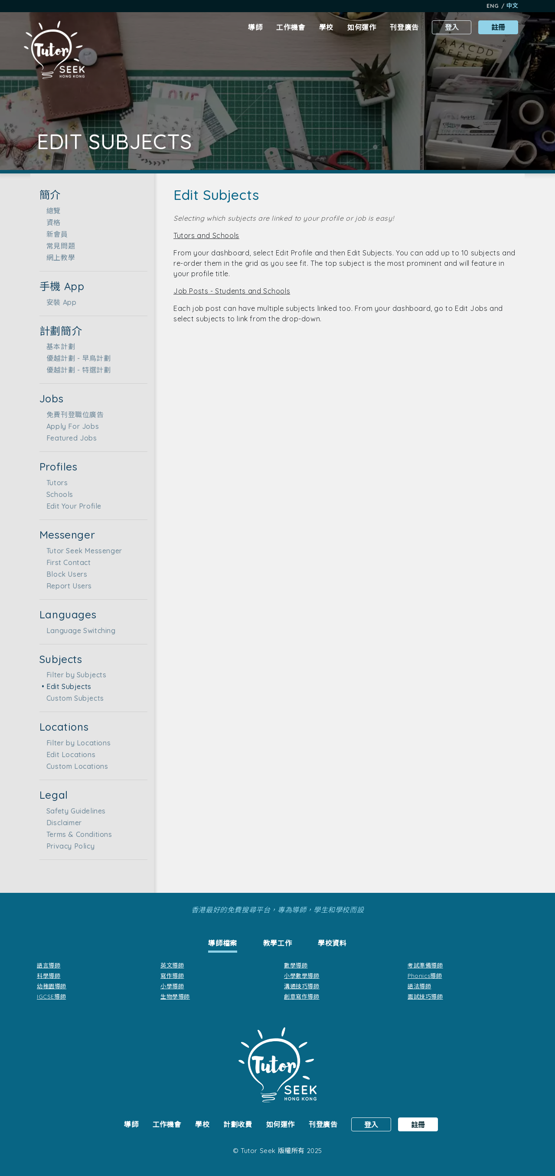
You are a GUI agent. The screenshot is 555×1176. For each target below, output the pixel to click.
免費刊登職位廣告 (72, 414)
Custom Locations (75, 766)
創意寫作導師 (302, 996)
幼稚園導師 (51, 986)
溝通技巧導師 (302, 986)
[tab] (222, 944)
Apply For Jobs (70, 426)
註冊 (498, 27)
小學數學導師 (302, 975)
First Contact (66, 562)
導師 (255, 27)
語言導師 (48, 965)
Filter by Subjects (74, 674)
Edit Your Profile (71, 506)
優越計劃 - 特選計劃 (76, 370)
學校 (326, 27)
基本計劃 (58, 346)
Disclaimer (61, 822)
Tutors (54, 482)
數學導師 (295, 965)
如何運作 (361, 27)
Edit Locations (68, 754)
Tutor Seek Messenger (82, 550)
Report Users (66, 585)
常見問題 (58, 246)
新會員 (54, 234)
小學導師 (172, 986)
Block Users (64, 574)
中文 (512, 5)
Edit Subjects (66, 686)
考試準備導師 (425, 965)
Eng (492, 5)
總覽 (51, 210)
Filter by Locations (76, 742)
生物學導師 (175, 996)
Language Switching (78, 630)
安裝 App (59, 302)
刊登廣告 (404, 27)
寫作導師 (172, 975)
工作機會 (290, 27)
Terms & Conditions (77, 834)
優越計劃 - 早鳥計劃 (76, 358)
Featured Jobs (69, 438)
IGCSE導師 (51, 996)
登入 (452, 27)
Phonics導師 (425, 975)
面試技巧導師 (425, 996)
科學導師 (48, 975)
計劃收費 (237, 1124)
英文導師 (172, 965)
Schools (57, 494)
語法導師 (419, 986)
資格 (51, 222)
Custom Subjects (72, 698)
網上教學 (58, 257)
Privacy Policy (68, 846)
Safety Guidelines (73, 811)
